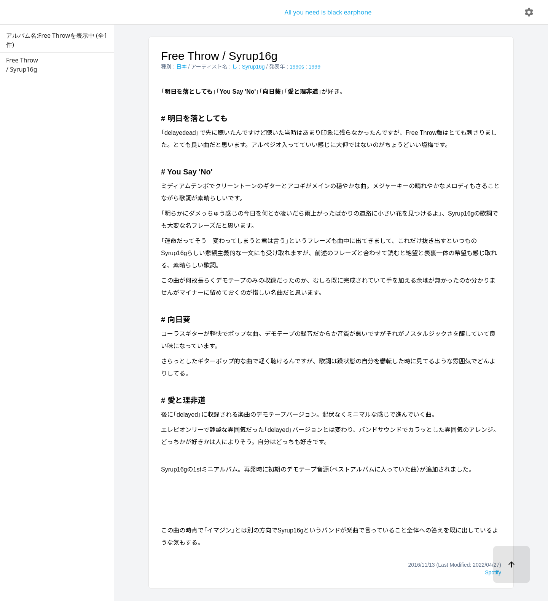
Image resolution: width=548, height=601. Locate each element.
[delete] (529, 12)
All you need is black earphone (328, 12)
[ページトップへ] (511, 564)
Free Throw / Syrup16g (219, 56)
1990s (297, 67)
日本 (181, 67)
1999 (314, 67)
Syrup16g (253, 67)
